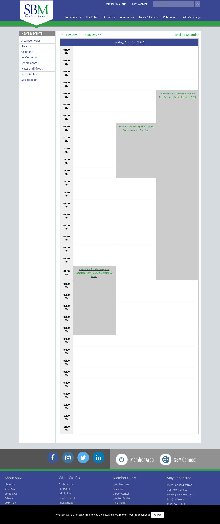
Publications (66, 502)
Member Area (121, 484)
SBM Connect (139, 4)
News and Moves (32, 68)
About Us (10, 484)
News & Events (67, 498)
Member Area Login (115, 4)
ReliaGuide (119, 503)
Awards (26, 46)
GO (197, 4)
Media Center (29, 63)
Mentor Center (121, 498)
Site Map (10, 489)
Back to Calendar (187, 35)
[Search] (173, 4)
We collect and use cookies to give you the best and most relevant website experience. (110, 515)
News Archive (29, 74)
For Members (67, 484)
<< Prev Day (68, 35)
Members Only (124, 477)
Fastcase (118, 489)
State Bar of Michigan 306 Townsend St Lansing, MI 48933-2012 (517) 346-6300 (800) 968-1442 (181, 494)
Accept (157, 514)
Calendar (27, 52)
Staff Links (10, 503)
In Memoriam (30, 57)
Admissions (65, 493)
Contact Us (11, 493)
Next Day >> (92, 35)
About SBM (13, 477)
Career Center (121, 493)
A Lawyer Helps (30, 40)
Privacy (9, 498)
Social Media (29, 80)
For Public (64, 488)
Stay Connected (179, 477)
